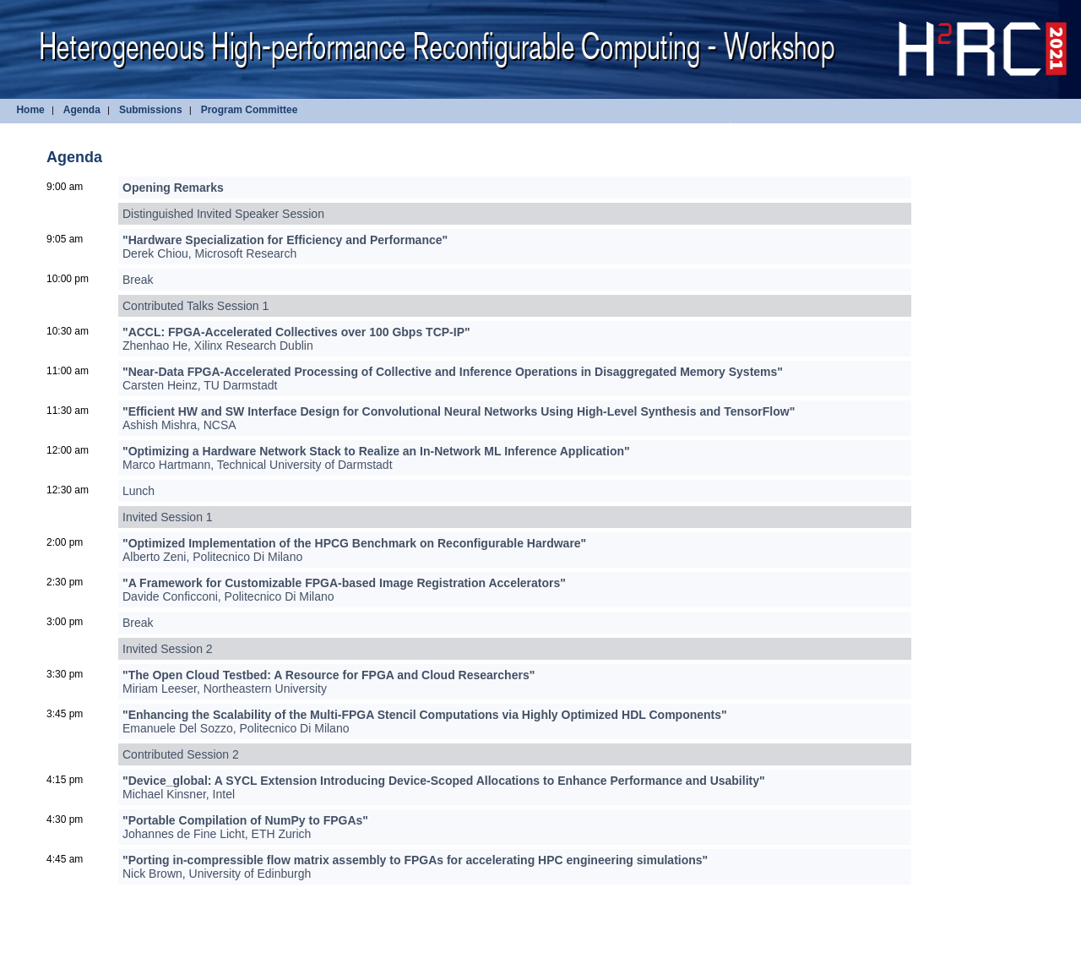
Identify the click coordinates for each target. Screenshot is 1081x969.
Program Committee (249, 110)
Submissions (150, 110)
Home (30, 110)
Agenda (81, 110)
